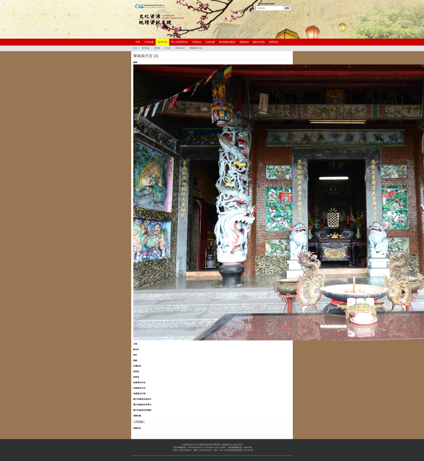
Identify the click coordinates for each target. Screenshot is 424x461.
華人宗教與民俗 (179, 42)
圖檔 (135, 62)
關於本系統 (259, 42)
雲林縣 (157, 48)
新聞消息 (273, 42)
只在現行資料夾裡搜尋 (266, 4)
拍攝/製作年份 (139, 382)
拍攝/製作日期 (139, 393)
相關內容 (137, 428)
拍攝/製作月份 (139, 388)
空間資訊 (196, 42)
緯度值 (136, 377)
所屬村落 (137, 366)
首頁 (137, 42)
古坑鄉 (168, 48)
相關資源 (244, 42)
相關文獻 (137, 415)
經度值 (136, 371)
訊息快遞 (210, 42)
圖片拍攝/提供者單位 (142, 404)
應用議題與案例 (227, 42)
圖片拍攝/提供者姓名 (142, 399)
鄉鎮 (135, 360)
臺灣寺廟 (162, 42)
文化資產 (149, 42)
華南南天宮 (180, 48)
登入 (252, 12)
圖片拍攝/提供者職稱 (142, 410)
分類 (135, 344)
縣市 (135, 355)
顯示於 (136, 349)
